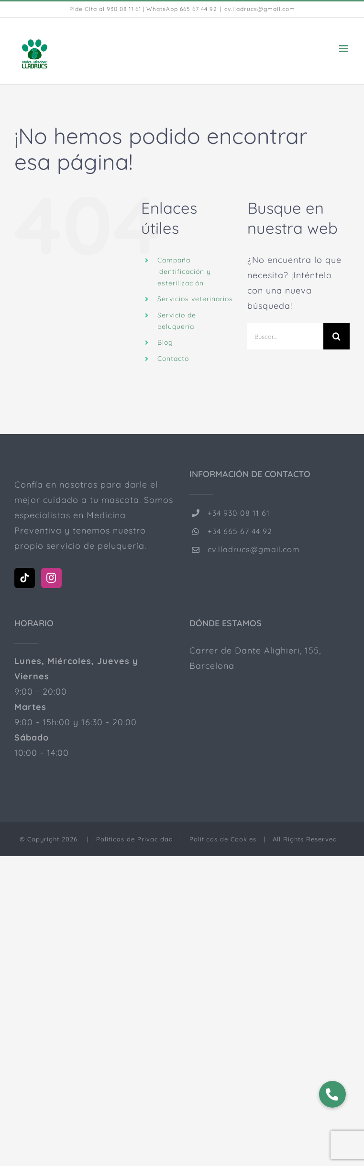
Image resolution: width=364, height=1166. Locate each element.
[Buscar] (336, 336)
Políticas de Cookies (222, 839)
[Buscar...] (285, 336)
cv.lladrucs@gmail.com (259, 8)
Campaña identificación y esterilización (184, 271)
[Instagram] (51, 578)
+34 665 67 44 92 (240, 531)
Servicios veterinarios (195, 298)
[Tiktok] (24, 578)
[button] (332, 1094)
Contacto (173, 358)
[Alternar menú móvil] (344, 49)
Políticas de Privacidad (134, 839)
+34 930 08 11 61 (239, 513)
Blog (165, 342)
